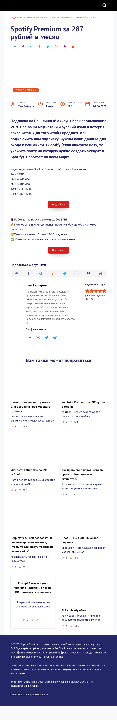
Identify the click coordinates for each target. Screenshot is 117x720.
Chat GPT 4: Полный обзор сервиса (80, 537)
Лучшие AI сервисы (26, 90)
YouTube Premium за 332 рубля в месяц (83, 404)
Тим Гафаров (36, 285)
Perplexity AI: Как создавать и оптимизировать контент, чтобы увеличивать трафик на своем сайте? (32, 541)
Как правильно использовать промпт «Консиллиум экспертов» (82, 472)
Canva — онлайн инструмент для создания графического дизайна (30, 406)
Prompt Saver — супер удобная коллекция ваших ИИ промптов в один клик (32, 583)
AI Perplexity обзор (74, 605)
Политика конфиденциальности (29, 689)
